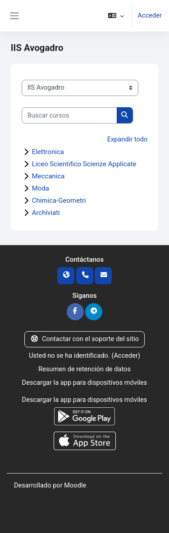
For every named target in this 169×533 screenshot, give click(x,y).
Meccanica (48, 176)
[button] (116, 16)
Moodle (75, 485)
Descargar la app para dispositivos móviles (84, 382)
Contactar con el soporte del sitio (84, 339)
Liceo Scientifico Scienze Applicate (84, 164)
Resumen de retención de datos (84, 369)
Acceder (149, 15)
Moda (40, 188)
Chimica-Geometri (59, 200)
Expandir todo (127, 139)
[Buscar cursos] (69, 115)
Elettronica (48, 152)
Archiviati (46, 213)
